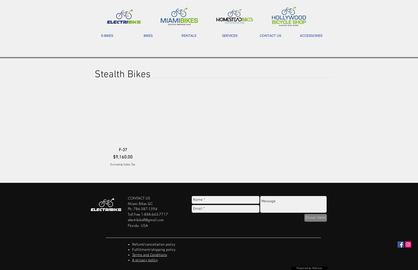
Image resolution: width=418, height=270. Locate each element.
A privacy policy (145, 260)
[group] (209, 129)
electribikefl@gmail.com (146, 219)
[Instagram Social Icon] (408, 244)
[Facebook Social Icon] (401, 244)
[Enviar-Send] (315, 218)
